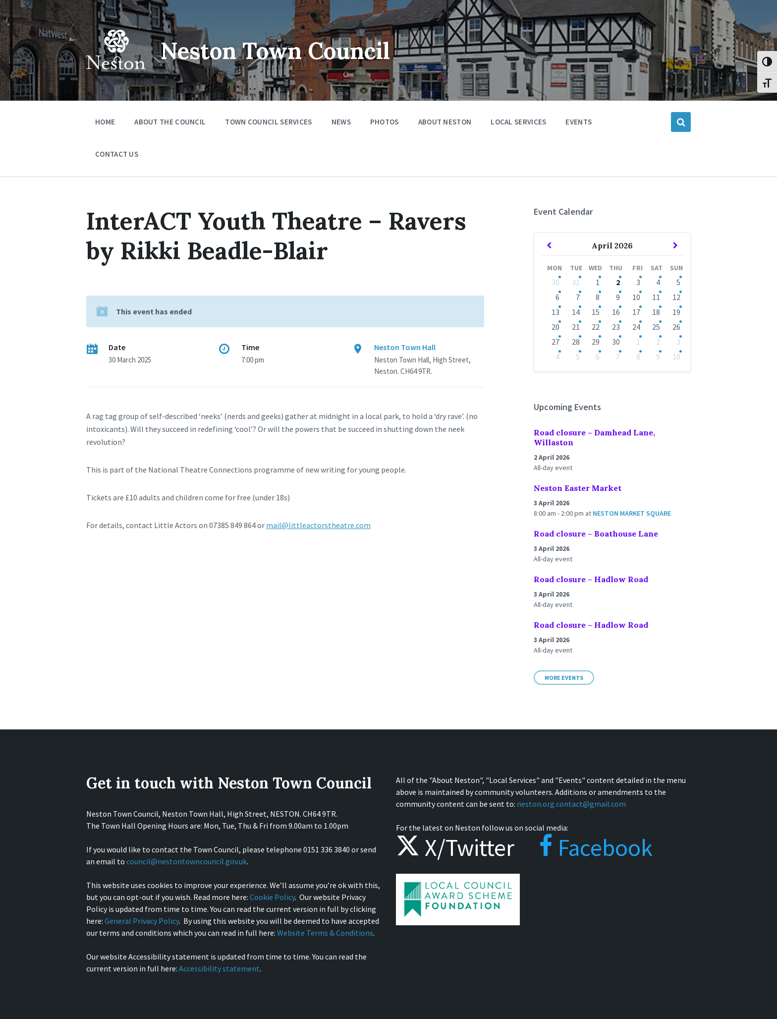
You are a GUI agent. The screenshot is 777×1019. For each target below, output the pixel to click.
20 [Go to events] (555, 327)
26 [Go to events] (676, 327)
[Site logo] (116, 76)
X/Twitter (455, 847)
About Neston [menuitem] (445, 121)
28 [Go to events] (576, 342)
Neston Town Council (283, 50)
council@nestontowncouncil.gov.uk (186, 861)
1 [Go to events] (598, 282)
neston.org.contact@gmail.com (571, 804)
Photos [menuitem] (384, 121)
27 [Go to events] (555, 342)
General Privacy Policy (142, 921)
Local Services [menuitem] (518, 121)
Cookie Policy (272, 897)
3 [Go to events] (638, 282)
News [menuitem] (341, 121)
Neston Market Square (632, 513)
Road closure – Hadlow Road (591, 579)
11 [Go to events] (656, 297)
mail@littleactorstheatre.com (318, 525)
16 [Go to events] (616, 312)
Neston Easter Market (577, 488)
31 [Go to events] (576, 282)
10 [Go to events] (636, 297)
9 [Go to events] (618, 297)
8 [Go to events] (598, 297)
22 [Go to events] (596, 327)
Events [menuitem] (578, 121)
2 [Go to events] (618, 282)
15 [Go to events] (596, 312)
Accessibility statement (219, 968)
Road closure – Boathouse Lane (596, 534)
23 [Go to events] (616, 327)
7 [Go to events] (578, 297)
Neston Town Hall (405, 347)
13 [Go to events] (555, 312)
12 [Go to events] (676, 297)
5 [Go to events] (678, 282)
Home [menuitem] (105, 121)
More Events (564, 677)
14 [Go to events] (576, 312)
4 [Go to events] (658, 282)
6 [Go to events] (557, 297)
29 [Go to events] (596, 342)
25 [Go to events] (656, 327)
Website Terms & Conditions (325, 933)
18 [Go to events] (656, 312)
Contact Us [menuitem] (116, 154)
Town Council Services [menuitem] (268, 121)
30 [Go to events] (555, 282)
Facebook (586, 847)
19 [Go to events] (676, 312)
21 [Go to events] (576, 327)
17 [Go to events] (636, 312)
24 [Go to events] (636, 327)
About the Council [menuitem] (170, 121)
